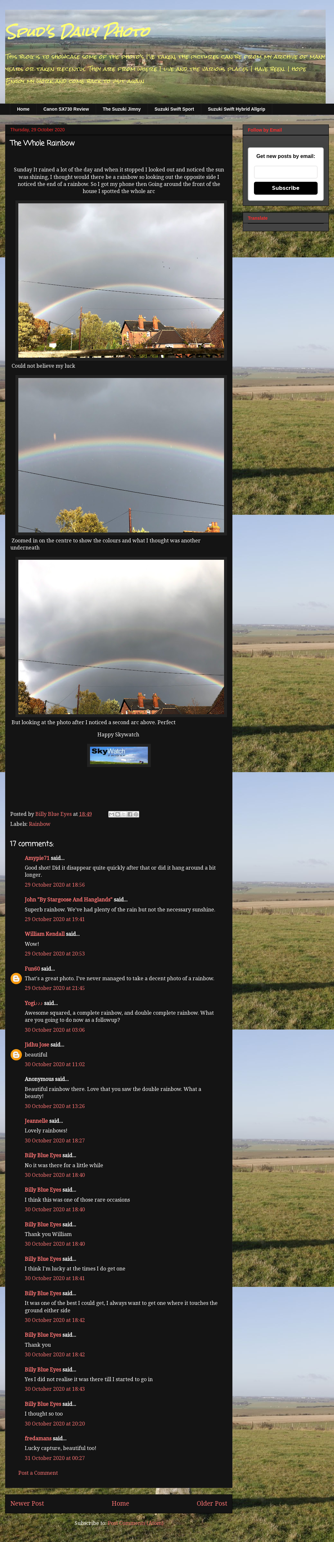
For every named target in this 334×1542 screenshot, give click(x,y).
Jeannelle (36, 1121)
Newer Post (27, 1503)
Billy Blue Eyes (43, 1155)
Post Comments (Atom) (135, 1523)
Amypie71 (37, 858)
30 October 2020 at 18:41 (55, 1278)
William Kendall (45, 934)
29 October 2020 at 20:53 (55, 954)
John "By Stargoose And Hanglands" (69, 900)
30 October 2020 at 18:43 (55, 1389)
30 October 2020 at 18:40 (55, 1175)
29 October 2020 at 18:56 (55, 885)
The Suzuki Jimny (122, 109)
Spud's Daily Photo (77, 32)
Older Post (212, 1503)
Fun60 (32, 969)
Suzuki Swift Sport (174, 109)
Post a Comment (38, 1473)
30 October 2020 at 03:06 (55, 1030)
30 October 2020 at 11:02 (55, 1064)
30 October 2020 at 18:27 (55, 1141)
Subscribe (286, 188)
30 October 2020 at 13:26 (55, 1106)
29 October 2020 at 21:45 (55, 988)
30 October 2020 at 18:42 (55, 1320)
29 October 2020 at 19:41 (55, 919)
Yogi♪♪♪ (34, 1003)
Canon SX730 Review (66, 109)
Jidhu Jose (37, 1045)
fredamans (38, 1439)
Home (23, 109)
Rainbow (39, 824)
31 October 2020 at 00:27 (55, 1458)
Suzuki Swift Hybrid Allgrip (236, 109)
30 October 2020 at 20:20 (55, 1424)
